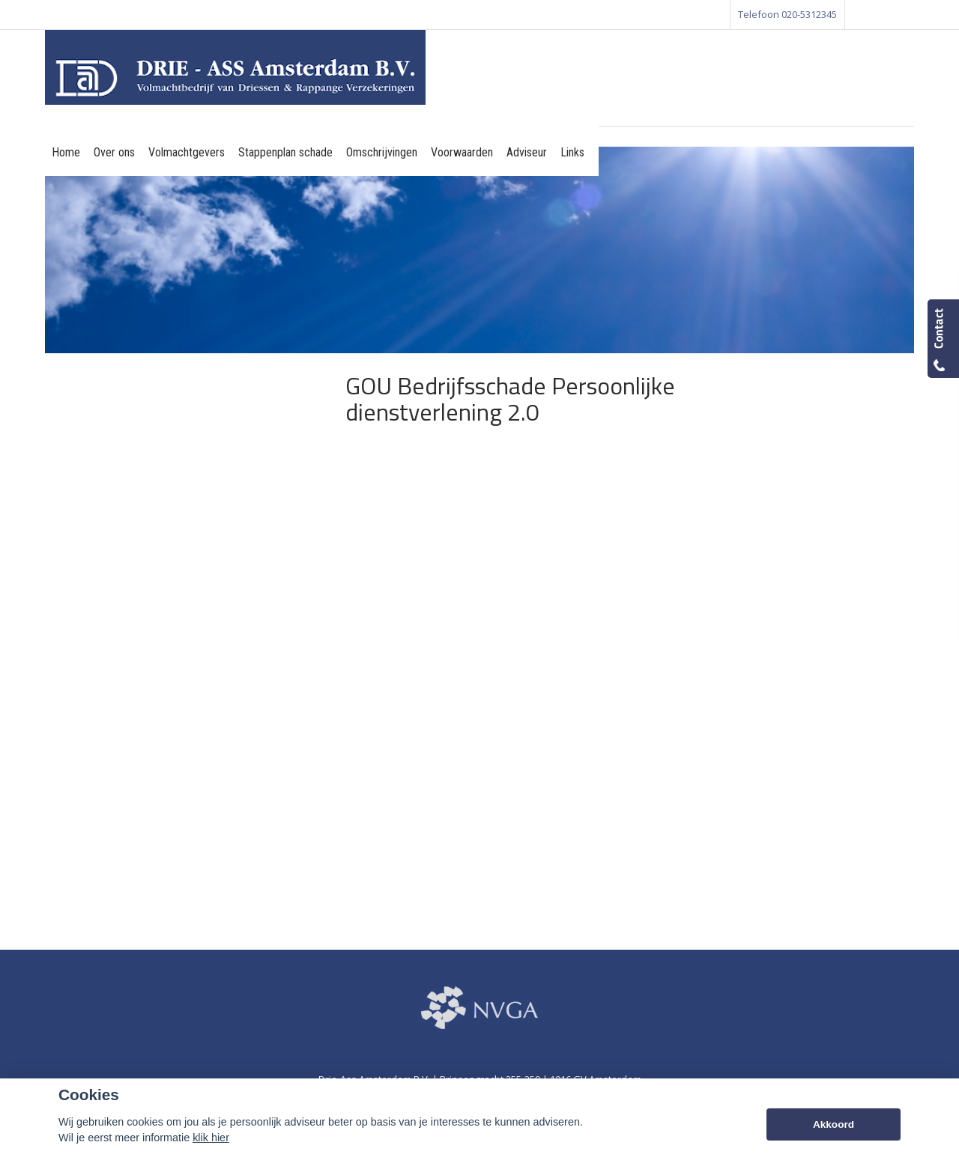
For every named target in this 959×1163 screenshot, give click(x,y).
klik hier (211, 1138)
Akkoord (833, 1124)
